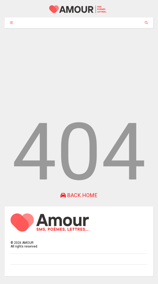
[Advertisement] (79, 68)
